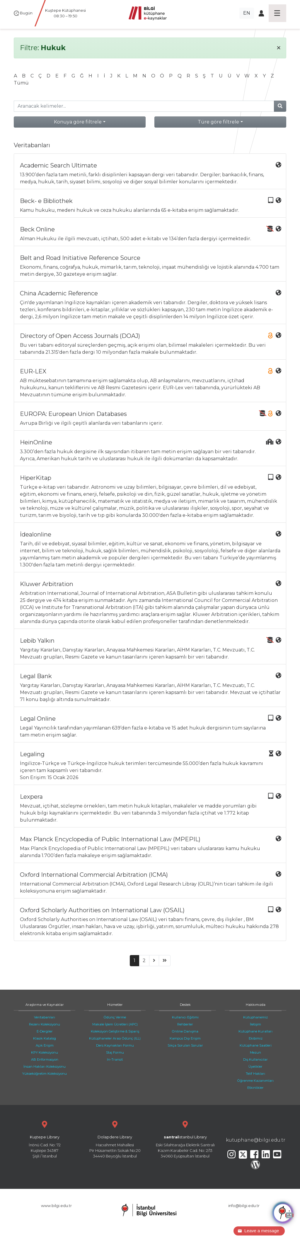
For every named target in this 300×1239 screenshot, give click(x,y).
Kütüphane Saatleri (256, 1045)
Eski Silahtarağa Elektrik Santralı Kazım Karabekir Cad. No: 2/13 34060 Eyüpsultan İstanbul (185, 1139)
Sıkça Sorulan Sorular (185, 1045)
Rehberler (185, 1024)
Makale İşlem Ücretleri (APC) (115, 1024)
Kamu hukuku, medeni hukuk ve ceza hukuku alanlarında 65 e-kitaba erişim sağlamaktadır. (150, 205)
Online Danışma (185, 1031)
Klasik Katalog (44, 1038)
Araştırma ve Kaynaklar (44, 1005)
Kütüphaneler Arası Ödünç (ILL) (115, 1038)
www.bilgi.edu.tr (56, 1206)
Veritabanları (44, 1017)
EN (246, 13)
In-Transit (115, 1059)
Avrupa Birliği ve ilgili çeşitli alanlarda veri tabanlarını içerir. (150, 418)
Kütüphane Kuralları (255, 1031)
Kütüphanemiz (255, 1017)
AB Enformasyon (44, 1059)
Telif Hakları (255, 1074)
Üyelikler (255, 1066)
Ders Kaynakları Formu (115, 1045)
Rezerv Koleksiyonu (44, 1024)
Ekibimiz (255, 1038)
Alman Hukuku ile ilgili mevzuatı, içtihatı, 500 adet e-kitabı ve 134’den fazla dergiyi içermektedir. (150, 233)
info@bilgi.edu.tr (244, 1206)
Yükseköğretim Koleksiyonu (44, 1074)
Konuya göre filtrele (78, 122)
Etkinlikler (255, 1088)
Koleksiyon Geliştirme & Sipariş (115, 1031)
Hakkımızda (255, 1005)
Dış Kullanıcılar (255, 1059)
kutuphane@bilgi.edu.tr (255, 1140)
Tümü (21, 83)
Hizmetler (115, 1005)
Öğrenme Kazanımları (255, 1081)
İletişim (255, 1024)
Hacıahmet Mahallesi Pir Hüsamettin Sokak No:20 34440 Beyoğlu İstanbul (115, 1139)
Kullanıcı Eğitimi (185, 1017)
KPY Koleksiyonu (44, 1052)
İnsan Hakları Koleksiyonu (44, 1066)
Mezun (255, 1052)
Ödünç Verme (115, 1017)
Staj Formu (115, 1052)
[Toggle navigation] (277, 13)
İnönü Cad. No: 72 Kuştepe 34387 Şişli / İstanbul (44, 1139)
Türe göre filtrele (218, 122)
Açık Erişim (45, 1045)
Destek (185, 1005)
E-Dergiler (45, 1031)
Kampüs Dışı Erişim (185, 1038)
